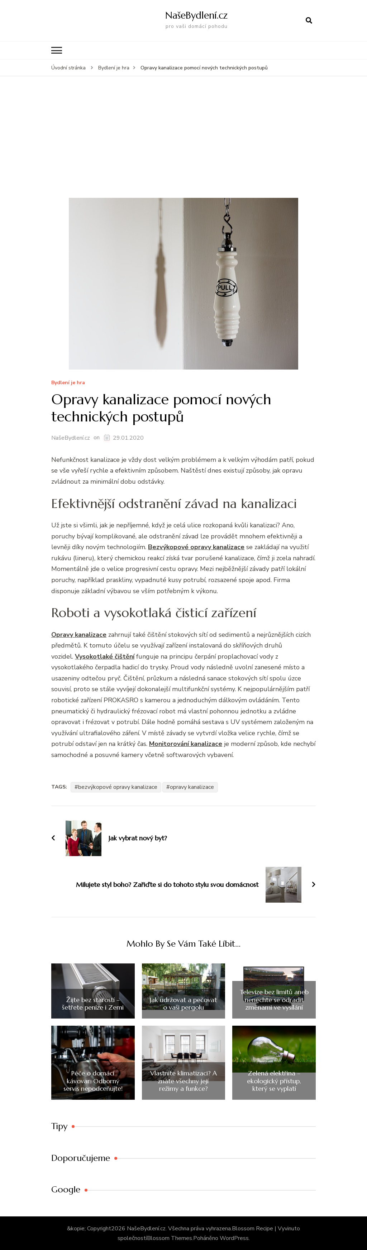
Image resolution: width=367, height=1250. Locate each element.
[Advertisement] (183, 143)
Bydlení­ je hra (68, 382)
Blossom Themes (169, 1238)
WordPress (234, 1238)
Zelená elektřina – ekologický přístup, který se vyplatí (274, 1080)
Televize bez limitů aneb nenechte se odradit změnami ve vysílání (274, 999)
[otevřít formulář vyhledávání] (309, 20)
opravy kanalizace (192, 786)
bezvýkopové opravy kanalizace (117, 786)
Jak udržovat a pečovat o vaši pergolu (183, 1003)
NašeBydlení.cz (197, 15)
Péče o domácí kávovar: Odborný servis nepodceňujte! (93, 1080)
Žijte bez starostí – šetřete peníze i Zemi (93, 1003)
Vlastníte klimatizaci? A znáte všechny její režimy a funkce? (183, 1080)
